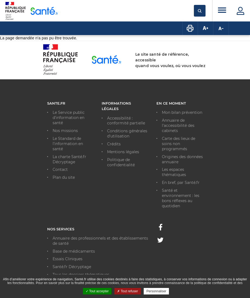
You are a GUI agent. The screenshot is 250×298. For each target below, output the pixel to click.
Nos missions (65, 130)
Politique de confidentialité (121, 162)
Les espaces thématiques (174, 172)
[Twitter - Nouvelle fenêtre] (160, 241)
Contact (60, 169)
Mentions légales (123, 151)
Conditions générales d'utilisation (127, 133)
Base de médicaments (74, 251)
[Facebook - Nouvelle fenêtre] (160, 228)
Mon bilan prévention (182, 112)
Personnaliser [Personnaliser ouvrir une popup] (156, 291)
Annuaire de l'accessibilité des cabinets (178, 125)
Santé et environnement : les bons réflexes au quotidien (180, 198)
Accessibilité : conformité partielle (126, 121)
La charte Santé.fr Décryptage (69, 159)
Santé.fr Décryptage (72, 266)
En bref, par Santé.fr (181, 182)
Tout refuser (127, 291)
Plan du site (64, 177)
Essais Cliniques (67, 258)
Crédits (114, 144)
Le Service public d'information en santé (69, 117)
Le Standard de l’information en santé (68, 143)
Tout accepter (97, 291)
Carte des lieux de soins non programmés (178, 143)
